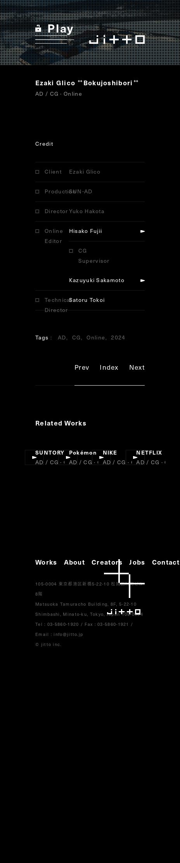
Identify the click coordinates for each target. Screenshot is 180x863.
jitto (124, 587)
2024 (118, 337)
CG (76, 337)
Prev (81, 368)
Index (109, 368)
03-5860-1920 (63, 624)
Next (137, 368)
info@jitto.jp (68, 634)
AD (62, 337)
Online (96, 337)
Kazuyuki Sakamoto (97, 280)
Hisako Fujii (85, 231)
